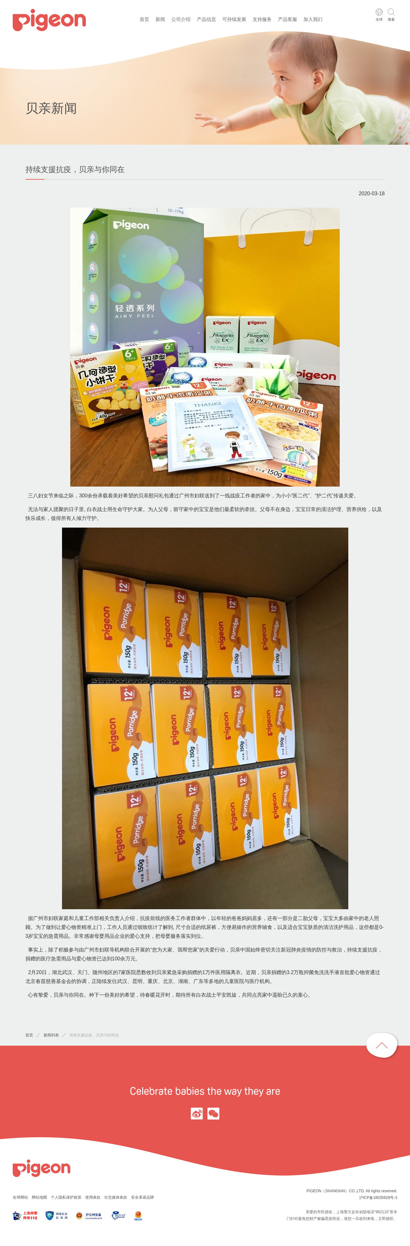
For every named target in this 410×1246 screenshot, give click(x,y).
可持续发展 (234, 19)
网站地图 (39, 1197)
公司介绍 (181, 19)
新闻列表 (51, 1035)
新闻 (160, 19)
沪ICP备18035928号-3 (378, 1197)
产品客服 (287, 19)
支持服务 (262, 19)
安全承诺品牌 (142, 1197)
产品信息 (206, 19)
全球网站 (20, 1197)
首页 (144, 19)
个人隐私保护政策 (66, 1197)
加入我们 (313, 19)
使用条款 (93, 1197)
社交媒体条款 (115, 1197)
